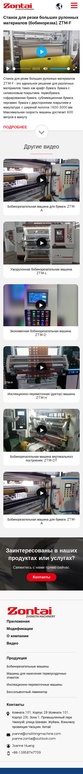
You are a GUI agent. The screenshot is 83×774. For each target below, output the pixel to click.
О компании (18, 636)
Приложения (18, 621)
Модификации (20, 628)
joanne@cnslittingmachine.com (36, 734)
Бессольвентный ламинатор (27, 692)
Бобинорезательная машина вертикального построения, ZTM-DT (41, 458)
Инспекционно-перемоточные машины (34, 685)
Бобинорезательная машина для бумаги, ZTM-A (41, 208)
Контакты (15, 704)
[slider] (22, 69)
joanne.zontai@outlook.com (34, 739)
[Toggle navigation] (74, 5)
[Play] (8, 68)
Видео (12, 643)
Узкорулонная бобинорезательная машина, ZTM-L (41, 271)
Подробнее (15, 127)
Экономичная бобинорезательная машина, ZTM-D (41, 333)
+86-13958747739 (26, 753)
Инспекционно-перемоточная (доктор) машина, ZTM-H (41, 396)
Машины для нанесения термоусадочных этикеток (36, 675)
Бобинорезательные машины (28, 666)
